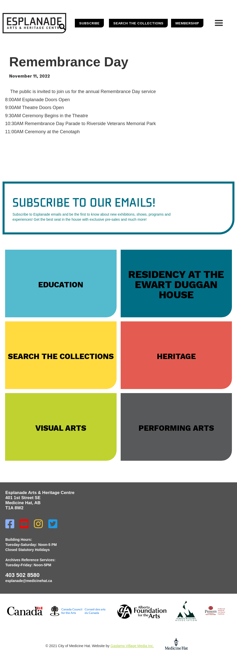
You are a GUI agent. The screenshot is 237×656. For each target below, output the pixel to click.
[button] (218, 23)
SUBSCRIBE (89, 23)
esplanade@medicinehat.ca (28, 581)
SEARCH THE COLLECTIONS (138, 23)
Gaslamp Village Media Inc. (132, 646)
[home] (34, 23)
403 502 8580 (22, 575)
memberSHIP (187, 23)
